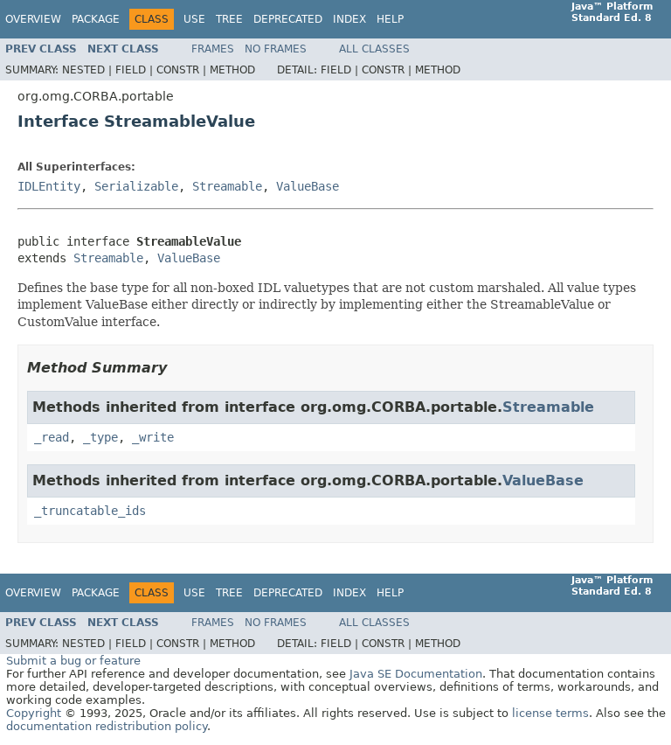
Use (194, 19)
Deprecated (287, 19)
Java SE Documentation (415, 673)
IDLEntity (48, 186)
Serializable (136, 186)
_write (153, 437)
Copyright (33, 713)
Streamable (227, 186)
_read (51, 437)
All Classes (374, 49)
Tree (229, 19)
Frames (212, 49)
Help (390, 19)
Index (349, 19)
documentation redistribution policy (106, 726)
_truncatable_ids (90, 511)
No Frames (276, 49)
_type (100, 437)
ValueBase (307, 186)
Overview (33, 19)
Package (96, 19)
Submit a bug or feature (73, 660)
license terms (550, 713)
